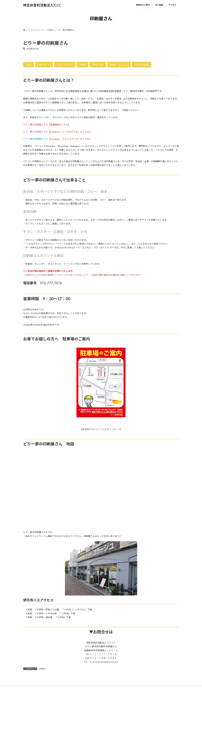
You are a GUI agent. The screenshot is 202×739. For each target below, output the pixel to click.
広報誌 (90, 65)
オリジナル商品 (157, 65)
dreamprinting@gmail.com (105, 662)
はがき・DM (107, 65)
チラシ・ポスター (70, 65)
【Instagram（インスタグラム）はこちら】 (69, 132)
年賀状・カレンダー (132, 65)
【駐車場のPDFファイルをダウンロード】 (101, 430)
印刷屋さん (43, 670)
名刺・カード (47, 65)
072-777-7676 (51, 284)
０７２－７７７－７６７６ (103, 655)
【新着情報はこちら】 (59, 125)
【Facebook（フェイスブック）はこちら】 (69, 139)
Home (29, 65)
